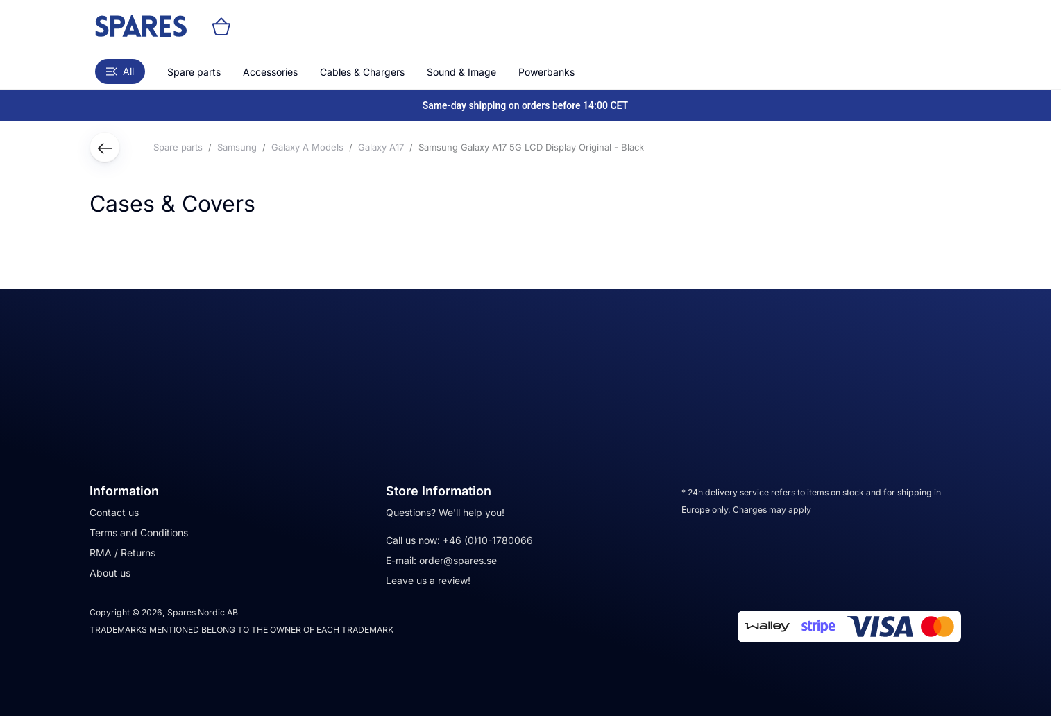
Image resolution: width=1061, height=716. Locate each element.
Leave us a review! (428, 580)
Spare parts (194, 72)
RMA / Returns (122, 553)
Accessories (270, 72)
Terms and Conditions (139, 532)
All (120, 71)
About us (110, 573)
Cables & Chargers (362, 72)
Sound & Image (461, 72)
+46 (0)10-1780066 (488, 540)
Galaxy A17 (381, 147)
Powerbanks (546, 72)
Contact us (114, 512)
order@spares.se (458, 560)
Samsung (237, 147)
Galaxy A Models (307, 147)
